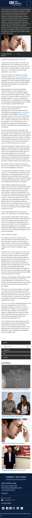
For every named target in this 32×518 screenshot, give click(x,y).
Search (5, 342)
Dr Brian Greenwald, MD (7, 303)
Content (5, 357)
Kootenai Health (24, 112)
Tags (4, 354)
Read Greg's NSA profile (8, 490)
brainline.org (25, 307)
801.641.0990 (7, 498)
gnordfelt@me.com (9, 500)
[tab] (16, 343)
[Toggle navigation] (29, 3)
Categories (6, 350)
